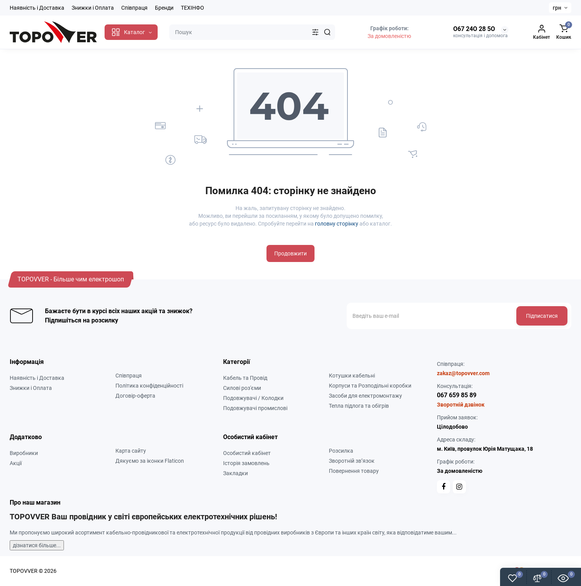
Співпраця (134, 8)
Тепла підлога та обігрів (359, 406)
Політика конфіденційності (149, 386)
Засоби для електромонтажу (365, 396)
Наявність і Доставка (37, 8)
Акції (16, 463)
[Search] (327, 32)
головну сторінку (336, 224)
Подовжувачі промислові (255, 408)
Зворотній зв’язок (352, 461)
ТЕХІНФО (192, 8)
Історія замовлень (246, 463)
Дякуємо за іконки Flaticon (149, 461)
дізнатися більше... (37, 545)
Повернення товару (354, 471)
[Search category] (315, 32)
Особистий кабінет (247, 453)
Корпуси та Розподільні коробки (370, 386)
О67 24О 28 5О (474, 29)
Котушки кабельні (352, 375)
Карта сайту (130, 451)
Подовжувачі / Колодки (253, 398)
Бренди (164, 8)
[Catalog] (131, 32)
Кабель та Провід (245, 378)
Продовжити (290, 253)
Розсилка (341, 451)
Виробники (24, 453)
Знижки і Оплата (93, 8)
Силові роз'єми (242, 388)
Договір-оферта (135, 396)
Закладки (235, 473)
